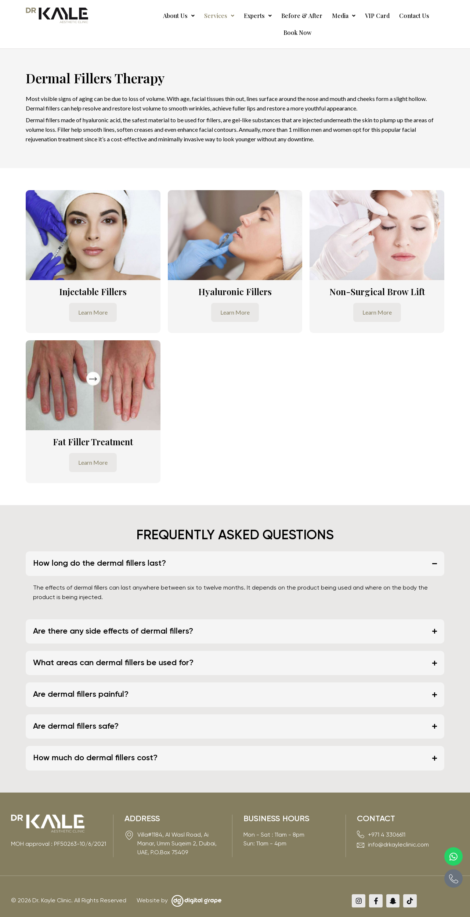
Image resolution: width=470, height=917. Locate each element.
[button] (168, 15)
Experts (241, 15)
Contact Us (386, 15)
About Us (168, 15)
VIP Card (352, 15)
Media (321, 15)
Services (206, 15)
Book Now (425, 15)
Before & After (282, 15)
